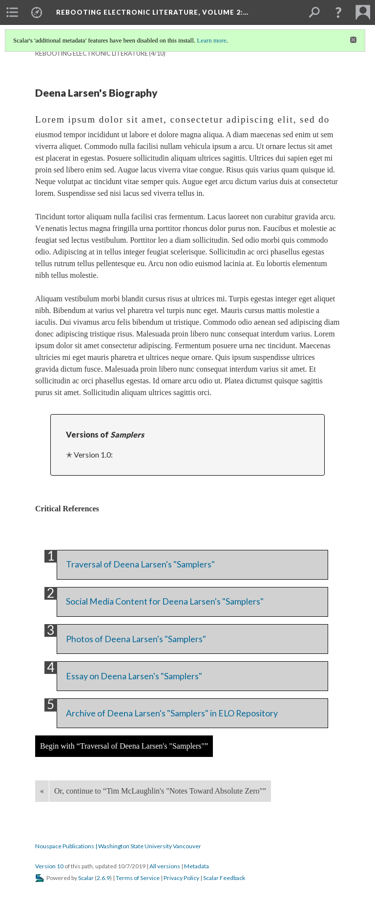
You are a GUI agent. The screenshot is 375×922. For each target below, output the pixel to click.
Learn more (211, 40)
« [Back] (42, 791)
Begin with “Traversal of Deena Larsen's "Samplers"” (124, 746)
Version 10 (49, 866)
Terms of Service (138, 877)
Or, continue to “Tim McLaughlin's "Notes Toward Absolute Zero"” (160, 791)
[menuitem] (12, 12)
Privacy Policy (181, 877)
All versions (164, 866)
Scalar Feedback (224, 877)
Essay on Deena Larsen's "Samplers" (134, 676)
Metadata (196, 866)
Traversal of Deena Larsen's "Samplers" (140, 564)
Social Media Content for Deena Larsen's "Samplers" (165, 601)
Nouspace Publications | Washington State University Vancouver (118, 846)
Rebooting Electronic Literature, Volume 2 (152, 12)
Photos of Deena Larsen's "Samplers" (136, 639)
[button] (338, 12)
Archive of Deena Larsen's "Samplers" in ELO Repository (172, 713)
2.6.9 (103, 877)
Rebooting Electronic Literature (91, 53)
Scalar (86, 877)
